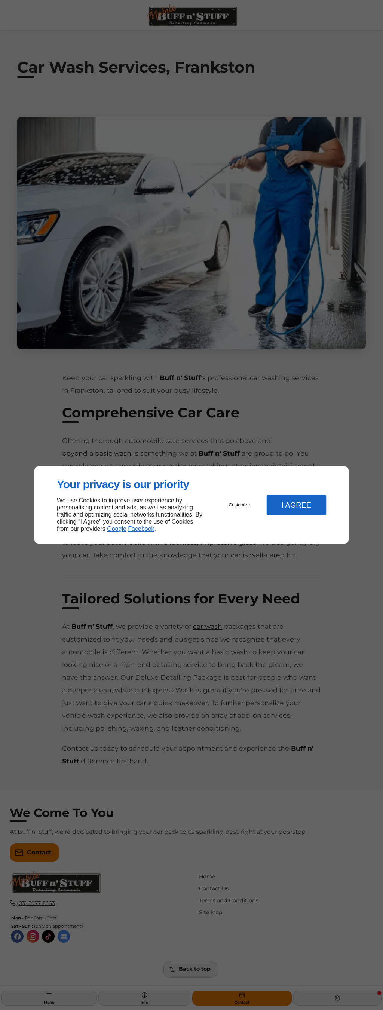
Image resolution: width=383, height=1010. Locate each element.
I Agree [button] (296, 505)
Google (116, 529)
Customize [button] (239, 505)
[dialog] (191, 505)
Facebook (141, 529)
